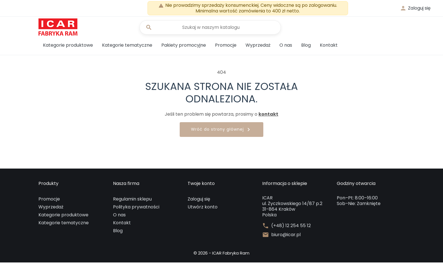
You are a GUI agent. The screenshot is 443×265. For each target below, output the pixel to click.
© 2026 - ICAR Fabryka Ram (221, 255)
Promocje (225, 47)
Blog (306, 47)
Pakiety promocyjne (183, 47)
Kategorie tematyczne (127, 47)
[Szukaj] (210, 29)
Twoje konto (201, 186)
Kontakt (329, 47)
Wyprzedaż (258, 47)
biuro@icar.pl (286, 237)
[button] (415, 8)
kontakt (268, 116)
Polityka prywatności (136, 209)
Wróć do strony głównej (221, 132)
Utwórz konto (203, 209)
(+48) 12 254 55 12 (291, 228)
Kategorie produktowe (68, 47)
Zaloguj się (199, 201)
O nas (285, 47)
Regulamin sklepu (132, 201)
